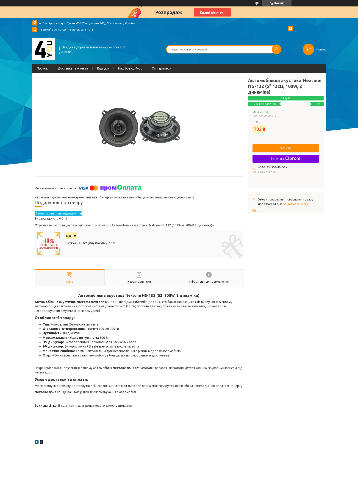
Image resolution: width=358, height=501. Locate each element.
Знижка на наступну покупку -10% (90, 243)
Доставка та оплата (73, 68)
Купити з (285, 158)
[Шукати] (276, 49)
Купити (285, 148)
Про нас (42, 68)
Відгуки (103, 68)
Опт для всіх (161, 68)
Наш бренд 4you (130, 68)
